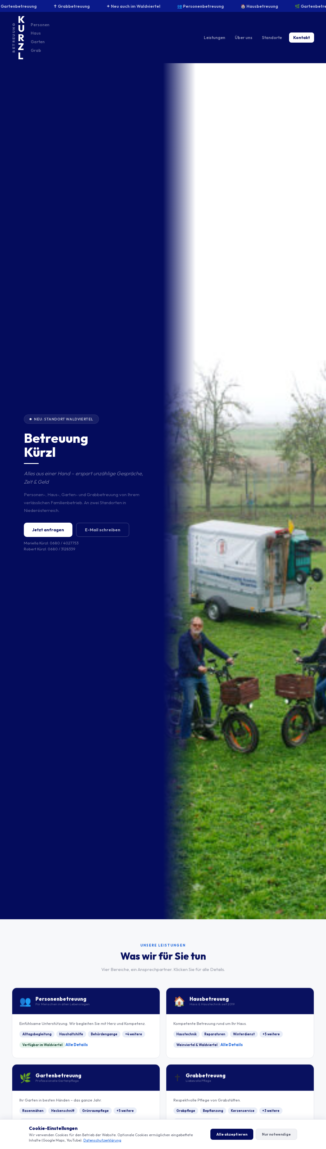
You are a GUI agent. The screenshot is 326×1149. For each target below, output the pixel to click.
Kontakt (301, 37)
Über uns (243, 37)
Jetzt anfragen (48, 529)
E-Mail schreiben (102, 529)
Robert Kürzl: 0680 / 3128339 (49, 548)
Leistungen (214, 37)
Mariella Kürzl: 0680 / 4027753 (51, 543)
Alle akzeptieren (231, 1134)
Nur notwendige (276, 1134)
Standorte (272, 37)
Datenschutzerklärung (102, 1140)
